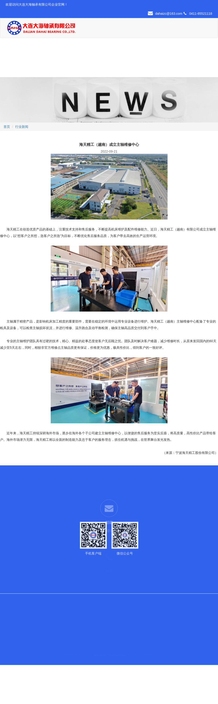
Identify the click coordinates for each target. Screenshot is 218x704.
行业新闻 (21, 127)
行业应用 (144, 26)
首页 (82, 26)
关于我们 (98, 26)
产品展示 (113, 26)
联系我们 (58, 65)
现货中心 (129, 26)
